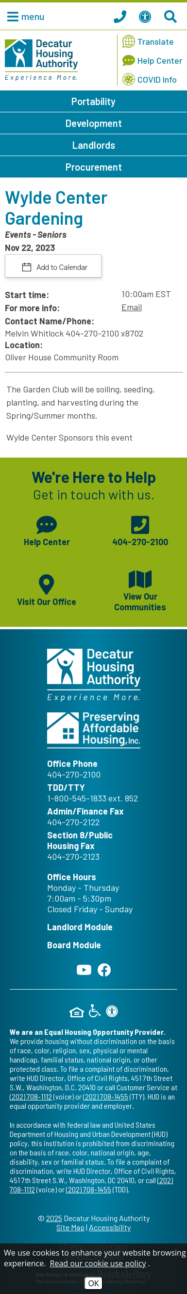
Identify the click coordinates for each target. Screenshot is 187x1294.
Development (94, 123)
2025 (54, 1218)
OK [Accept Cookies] (93, 1283)
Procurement (94, 167)
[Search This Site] (172, 16)
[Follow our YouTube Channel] (84, 969)
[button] (23, 16)
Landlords (93, 145)
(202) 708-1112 (31, 1096)
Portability (93, 101)
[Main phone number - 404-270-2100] (140, 529)
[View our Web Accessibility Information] (146, 16)
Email (131, 306)
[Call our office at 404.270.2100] (121, 16)
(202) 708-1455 (105, 1096)
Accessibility (110, 1227)
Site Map (70, 1227)
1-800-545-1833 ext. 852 (92, 798)
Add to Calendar (61, 267)
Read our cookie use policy (98, 1263)
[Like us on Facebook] (104, 969)
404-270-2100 (74, 774)
